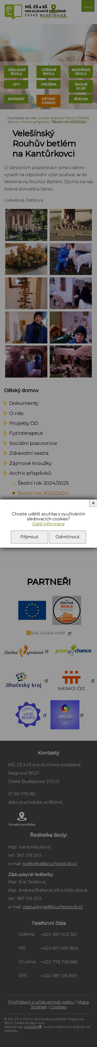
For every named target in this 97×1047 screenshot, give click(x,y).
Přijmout (29, 536)
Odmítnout (68, 536)
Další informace (48, 523)
